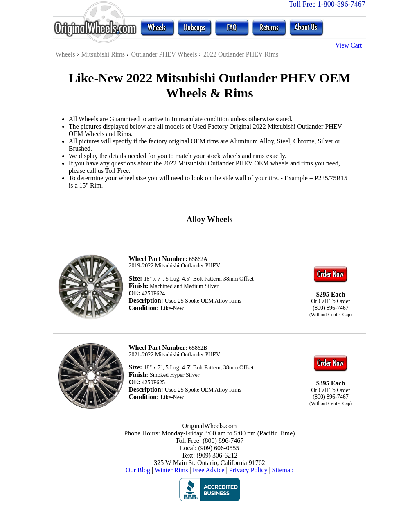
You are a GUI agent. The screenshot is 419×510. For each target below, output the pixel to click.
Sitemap (282, 470)
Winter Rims (172, 470)
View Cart (348, 45)
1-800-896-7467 (341, 4)
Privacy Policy (248, 470)
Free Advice (209, 470)
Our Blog (138, 470)
